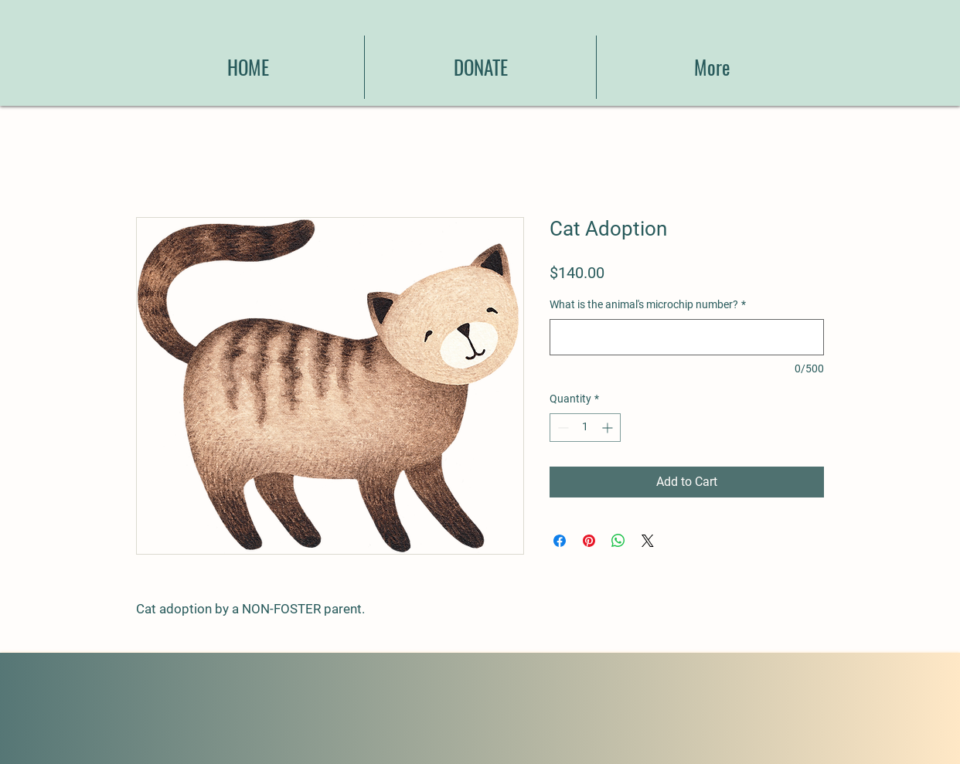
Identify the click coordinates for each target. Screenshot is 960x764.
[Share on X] (647, 540)
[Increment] (608, 427)
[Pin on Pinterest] (589, 540)
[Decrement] (561, 427)
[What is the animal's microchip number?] (686, 337)
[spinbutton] (585, 427)
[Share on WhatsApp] (618, 540)
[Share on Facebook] (559, 540)
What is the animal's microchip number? (648, 304)
